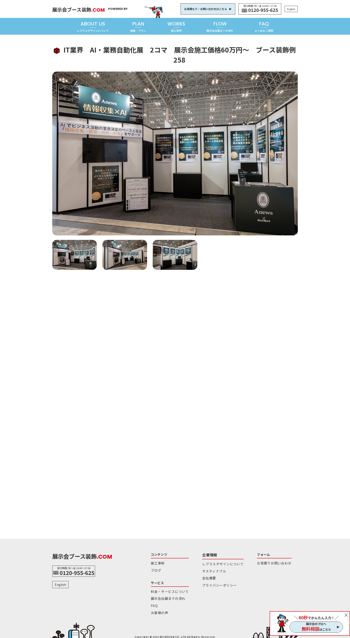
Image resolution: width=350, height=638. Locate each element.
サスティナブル (207, 569)
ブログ (155, 569)
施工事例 (157, 562)
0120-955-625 (263, 10)
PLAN (138, 26)
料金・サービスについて (167, 589)
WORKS (176, 26)
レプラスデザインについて (214, 562)
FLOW (219, 26)
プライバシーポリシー (211, 581)
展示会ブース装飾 (85, 8)
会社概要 (202, 575)
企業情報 (203, 554)
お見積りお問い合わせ (260, 562)
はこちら (316, 628)
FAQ (263, 26)
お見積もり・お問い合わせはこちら (205, 9)
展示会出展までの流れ (165, 595)
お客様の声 (158, 608)
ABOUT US (93, 26)
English (291, 9)
